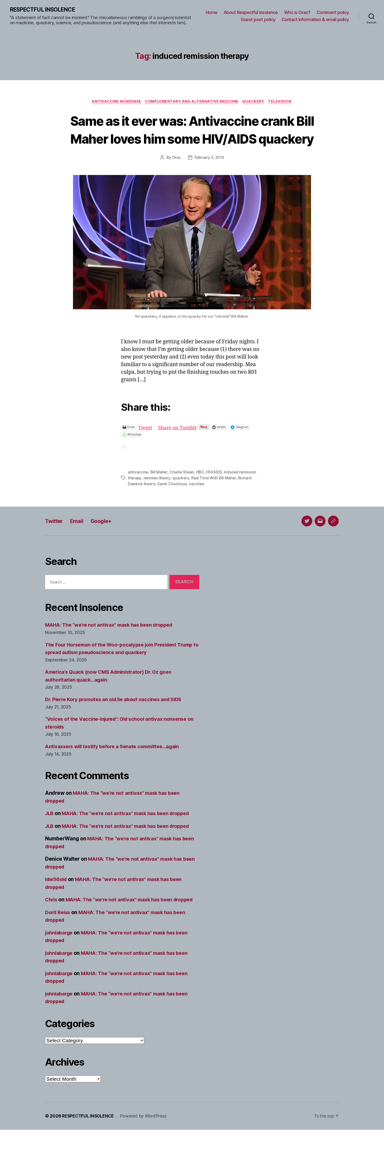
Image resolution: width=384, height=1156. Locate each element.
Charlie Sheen (182, 490)
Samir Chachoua (172, 502)
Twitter (55, 539)
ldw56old (57, 898)
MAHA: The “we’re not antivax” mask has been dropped (112, 643)
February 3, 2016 (209, 176)
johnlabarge (59, 959)
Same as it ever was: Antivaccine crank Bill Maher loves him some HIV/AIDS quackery (192, 139)
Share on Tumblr (179, 446)
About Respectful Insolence (251, 12)
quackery (181, 496)
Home (211, 12)
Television (283, 102)
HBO (201, 490)
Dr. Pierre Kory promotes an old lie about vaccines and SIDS (117, 718)
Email (79, 539)
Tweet (145, 446)
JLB (49, 832)
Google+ (106, 539)
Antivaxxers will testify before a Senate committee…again (116, 765)
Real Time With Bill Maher (215, 496)
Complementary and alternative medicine (191, 102)
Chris (52, 918)
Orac (175, 176)
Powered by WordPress (144, 1142)
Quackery (255, 102)
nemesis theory (157, 496)
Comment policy (333, 12)
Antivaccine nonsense (114, 102)
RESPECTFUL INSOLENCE (44, 10)
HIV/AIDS (215, 490)
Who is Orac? (297, 12)
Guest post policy (258, 19)
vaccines (197, 502)
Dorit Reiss (58, 938)
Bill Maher (159, 490)
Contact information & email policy (315, 19)
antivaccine (138, 490)
